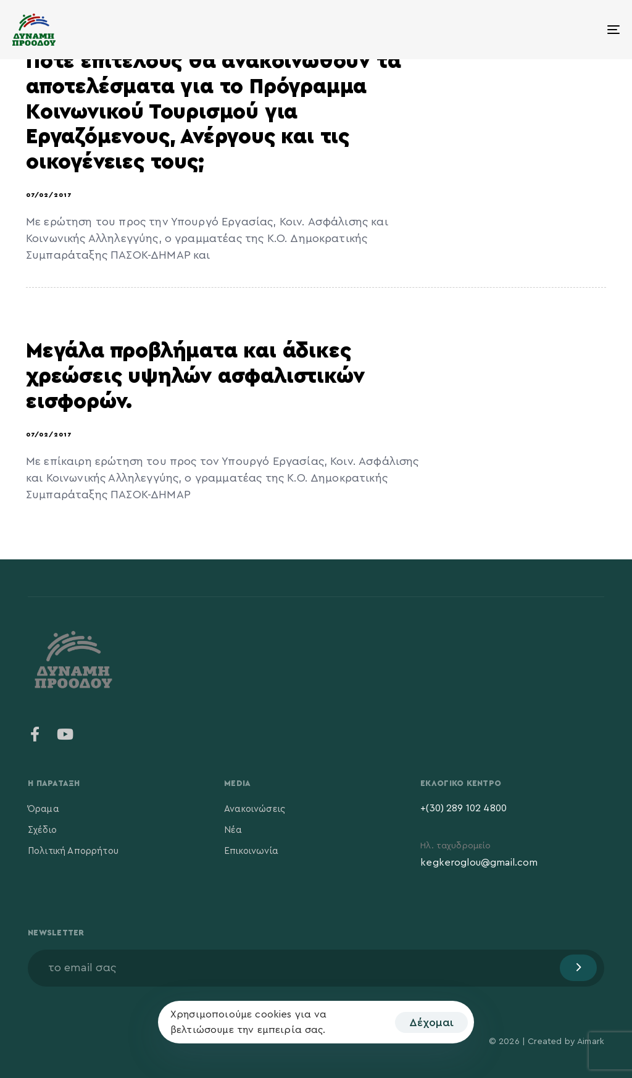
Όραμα (43, 809)
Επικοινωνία (251, 851)
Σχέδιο (42, 830)
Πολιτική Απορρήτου (73, 851)
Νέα (233, 830)
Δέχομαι (431, 1022)
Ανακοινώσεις (254, 809)
